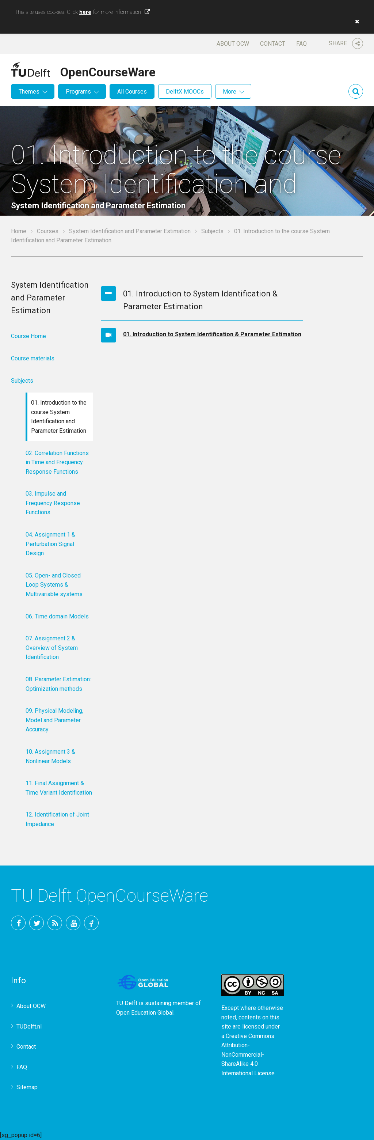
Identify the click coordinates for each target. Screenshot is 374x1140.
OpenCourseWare (108, 71)
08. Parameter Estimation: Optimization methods (58, 684)
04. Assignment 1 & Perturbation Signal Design (50, 544)
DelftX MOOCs (185, 91)
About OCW (233, 43)
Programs (78, 91)
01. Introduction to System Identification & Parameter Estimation (212, 334)
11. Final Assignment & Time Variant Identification (59, 788)
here (85, 12)
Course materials (32, 358)
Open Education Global (144, 1012)
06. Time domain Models (57, 616)
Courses (47, 231)
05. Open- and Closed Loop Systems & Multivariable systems (54, 585)
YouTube (73, 923)
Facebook (18, 923)
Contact (272, 43)
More (229, 91)
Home (18, 231)
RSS (54, 923)
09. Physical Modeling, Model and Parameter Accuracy (54, 720)
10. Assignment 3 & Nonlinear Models (50, 756)
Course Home (28, 336)
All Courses (132, 91)
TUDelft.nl (29, 1026)
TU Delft (91, 923)
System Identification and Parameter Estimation (130, 231)
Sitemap (27, 1087)
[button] (355, 21)
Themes (29, 91)
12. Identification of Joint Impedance (57, 819)
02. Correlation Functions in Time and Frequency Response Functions (57, 462)
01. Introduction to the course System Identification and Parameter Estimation (59, 416)
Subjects (212, 231)
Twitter (36, 923)
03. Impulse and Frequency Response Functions (53, 503)
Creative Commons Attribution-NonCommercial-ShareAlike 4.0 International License (248, 1055)
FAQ (301, 43)
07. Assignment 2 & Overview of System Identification (52, 647)
